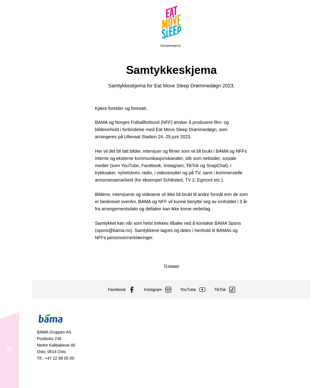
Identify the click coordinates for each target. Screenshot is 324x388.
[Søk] (9, 367)
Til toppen (171, 266)
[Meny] (9, 21)
